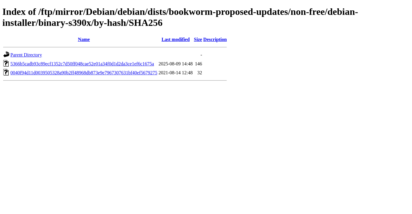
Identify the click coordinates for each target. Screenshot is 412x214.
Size (198, 39)
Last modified (175, 39)
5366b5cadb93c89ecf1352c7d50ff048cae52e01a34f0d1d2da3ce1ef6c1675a (82, 63)
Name (84, 39)
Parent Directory (26, 54)
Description (215, 39)
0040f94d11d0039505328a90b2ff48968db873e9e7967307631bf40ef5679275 (83, 72)
